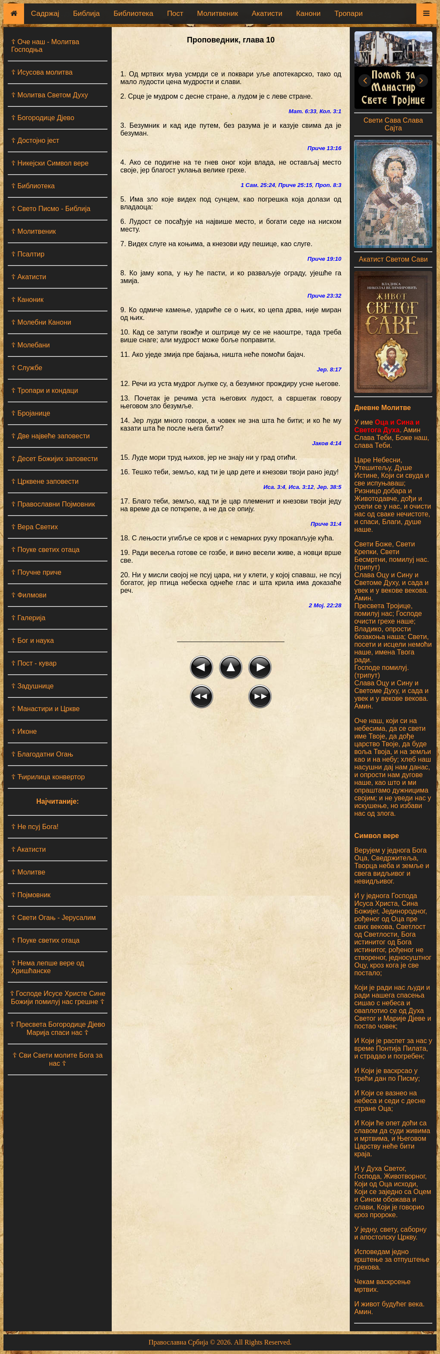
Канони (308, 13)
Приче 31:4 (326, 524)
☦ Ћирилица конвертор (48, 777)
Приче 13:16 (325, 148)
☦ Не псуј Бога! (34, 826)
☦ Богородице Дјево (42, 117)
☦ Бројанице (30, 413)
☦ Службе (26, 367)
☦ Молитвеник (33, 231)
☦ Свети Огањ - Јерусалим (53, 917)
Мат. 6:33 (302, 111)
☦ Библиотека (33, 186)
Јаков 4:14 (326, 443)
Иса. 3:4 (274, 487)
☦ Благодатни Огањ (42, 754)
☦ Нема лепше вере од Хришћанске (47, 966)
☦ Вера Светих (34, 527)
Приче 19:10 (325, 259)
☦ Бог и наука (32, 640)
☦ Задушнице (32, 686)
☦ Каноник (27, 299)
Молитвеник (217, 13)
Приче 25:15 (295, 185)
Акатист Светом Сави (393, 259)
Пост (175, 13)
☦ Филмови (28, 595)
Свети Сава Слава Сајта (393, 124)
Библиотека (133, 13)
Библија (86, 13)
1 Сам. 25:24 (258, 185)
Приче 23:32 (325, 296)
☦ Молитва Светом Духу (49, 95)
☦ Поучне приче (36, 572)
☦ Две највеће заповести (50, 436)
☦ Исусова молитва (42, 72)
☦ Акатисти (28, 276)
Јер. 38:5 (329, 487)
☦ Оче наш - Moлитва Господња (45, 45)
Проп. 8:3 (328, 185)
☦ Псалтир (27, 254)
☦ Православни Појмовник (53, 504)
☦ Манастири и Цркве (45, 708)
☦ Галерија (28, 617)
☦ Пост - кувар (34, 663)
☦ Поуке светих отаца (45, 549)
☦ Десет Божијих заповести (54, 458)
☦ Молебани (30, 345)
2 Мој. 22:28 (325, 605)
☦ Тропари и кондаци (44, 390)
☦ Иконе (24, 731)
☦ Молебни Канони (41, 322)
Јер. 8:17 (329, 369)
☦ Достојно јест (35, 140)
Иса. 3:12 (301, 487)
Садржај (45, 13)
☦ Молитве (28, 872)
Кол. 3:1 (331, 111)
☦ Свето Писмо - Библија (50, 208)
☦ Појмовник (31, 895)
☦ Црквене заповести (45, 481)
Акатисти (267, 13)
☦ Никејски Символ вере (50, 163)
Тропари (348, 13)
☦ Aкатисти (28, 849)
